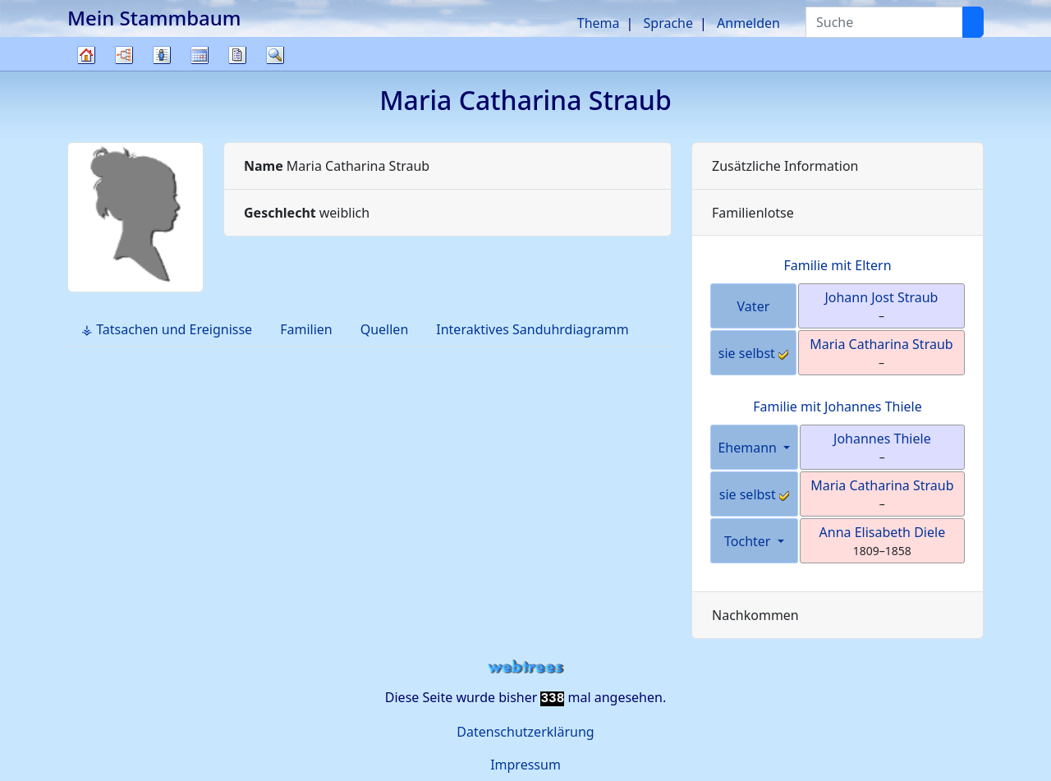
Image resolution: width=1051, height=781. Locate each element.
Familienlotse (753, 213)
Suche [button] (275, 55)
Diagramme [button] (124, 55)
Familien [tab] (306, 329)
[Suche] (973, 22)
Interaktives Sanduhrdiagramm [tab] (532, 329)
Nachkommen (755, 615)
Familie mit (837, 406)
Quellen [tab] (384, 329)
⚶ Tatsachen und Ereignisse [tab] (166, 329)
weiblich (306, 213)
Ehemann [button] (749, 448)
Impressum (525, 765)
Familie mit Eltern (837, 265)
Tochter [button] (749, 541)
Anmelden (748, 23)
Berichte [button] (237, 55)
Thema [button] (598, 23)
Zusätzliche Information (785, 166)
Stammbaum (86, 70)
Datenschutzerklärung (525, 732)
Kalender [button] (199, 55)
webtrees (525, 667)
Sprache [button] (668, 23)
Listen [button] (162, 55)
